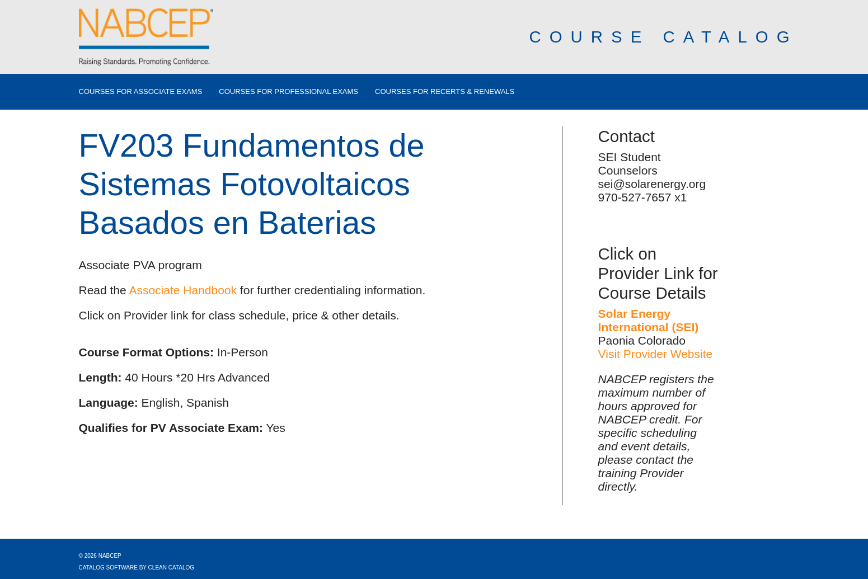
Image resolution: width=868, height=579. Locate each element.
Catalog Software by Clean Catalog (137, 567)
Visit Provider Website (655, 353)
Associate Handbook (183, 290)
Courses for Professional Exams (288, 92)
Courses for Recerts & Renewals (444, 92)
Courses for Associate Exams (141, 92)
